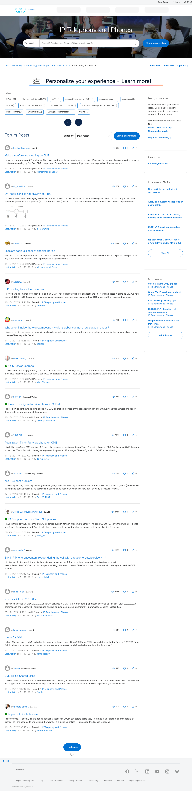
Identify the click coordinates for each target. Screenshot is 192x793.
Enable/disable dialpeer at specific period (30, 251)
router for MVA (14, 637)
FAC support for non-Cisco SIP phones (32, 519)
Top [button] (7, 761)
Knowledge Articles (159, 163)
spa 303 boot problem (18, 481)
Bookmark (155, 66)
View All (165, 253)
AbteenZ (41, 306)
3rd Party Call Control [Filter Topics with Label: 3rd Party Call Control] (32, 99)
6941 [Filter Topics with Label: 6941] (54, 99)
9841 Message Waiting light (162, 300)
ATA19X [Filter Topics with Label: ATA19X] (54, 105)
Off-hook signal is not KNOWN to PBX (28, 194)
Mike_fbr (41, 536)
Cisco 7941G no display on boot (164, 292)
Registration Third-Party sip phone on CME (31, 443)
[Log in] (176, 2)
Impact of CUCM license (23, 714)
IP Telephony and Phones (55, 169)
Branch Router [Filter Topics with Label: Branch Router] (12, 112)
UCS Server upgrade (21, 366)
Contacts (20, 769)
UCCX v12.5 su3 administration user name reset (164, 229)
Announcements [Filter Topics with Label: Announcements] (106, 99)
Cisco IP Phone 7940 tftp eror (163, 283)
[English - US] (188, 2)
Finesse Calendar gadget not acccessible (162, 191)
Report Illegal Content (137, 781)
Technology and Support (38, 66)
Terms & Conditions (56, 781)
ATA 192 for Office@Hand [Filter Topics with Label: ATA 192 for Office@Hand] (31, 105)
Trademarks (107, 781)
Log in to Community (159, 137)
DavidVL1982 (43, 497)
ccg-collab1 (43, 577)
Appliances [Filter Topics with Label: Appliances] (127, 99)
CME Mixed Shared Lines (20, 676)
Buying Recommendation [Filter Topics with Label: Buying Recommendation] (58, 112)
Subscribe (168, 66)
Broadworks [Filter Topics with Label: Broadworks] (33, 112)
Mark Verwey (43, 382)
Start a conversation (156, 43)
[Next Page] (78, 122)
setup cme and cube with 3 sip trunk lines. (163, 322)
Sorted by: (69, 136)
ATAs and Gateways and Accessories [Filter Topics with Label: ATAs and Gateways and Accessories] (98, 105)
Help (41, 781)
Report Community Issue (25, 781)
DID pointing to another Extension (25, 289)
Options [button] (181, 66)
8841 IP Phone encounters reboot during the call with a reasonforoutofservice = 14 (55, 558)
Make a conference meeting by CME (27, 155)
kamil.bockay (43, 654)
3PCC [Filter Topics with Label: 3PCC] (8, 99)
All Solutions (165, 335)
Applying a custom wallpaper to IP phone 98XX (165, 203)
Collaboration (60, 66)
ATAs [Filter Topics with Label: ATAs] (70, 105)
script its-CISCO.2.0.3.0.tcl (21, 599)
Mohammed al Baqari (47, 172)
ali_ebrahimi (43, 229)
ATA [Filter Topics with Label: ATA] (8, 105)
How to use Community (160, 127)
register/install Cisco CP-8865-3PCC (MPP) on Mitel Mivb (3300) (165, 241)
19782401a (43, 459)
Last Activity (10, 172)
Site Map (120, 781)
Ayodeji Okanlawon (46, 421)
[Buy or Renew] (163, 2)
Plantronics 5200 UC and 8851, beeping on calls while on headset (165, 216)
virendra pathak (44, 731)
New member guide (158, 131)
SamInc (40, 692)
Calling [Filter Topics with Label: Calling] (82, 112)
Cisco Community (13, 66)
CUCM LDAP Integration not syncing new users (162, 311)
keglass (40, 344)
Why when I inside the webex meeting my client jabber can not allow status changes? (57, 327)
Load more (72, 747)
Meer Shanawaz (45, 616)
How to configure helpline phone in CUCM (34, 404)
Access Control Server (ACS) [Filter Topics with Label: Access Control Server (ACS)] (77, 99)
